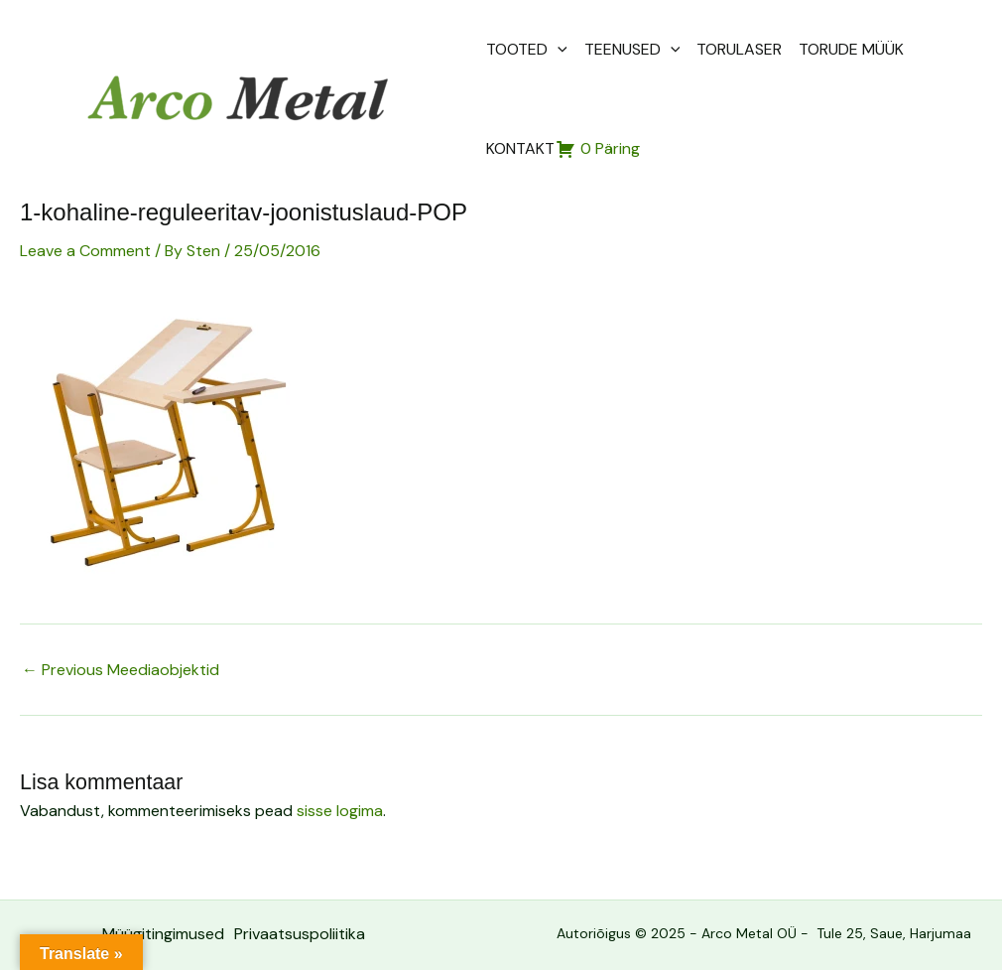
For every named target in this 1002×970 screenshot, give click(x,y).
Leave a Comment (85, 250)
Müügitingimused (163, 933)
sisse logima (340, 810)
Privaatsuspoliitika (299, 933)
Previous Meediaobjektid (120, 670)
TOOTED (526, 49)
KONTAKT (520, 148)
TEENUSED (632, 49)
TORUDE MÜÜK (851, 49)
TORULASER (739, 49)
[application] (557, 49)
